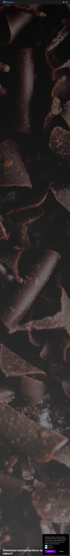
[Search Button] (66, 2)
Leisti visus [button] (50, 551)
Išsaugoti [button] (61, 551)
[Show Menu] (63, 2)
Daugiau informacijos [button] (54, 543)
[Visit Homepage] (8, 2)
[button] (46, 546)
